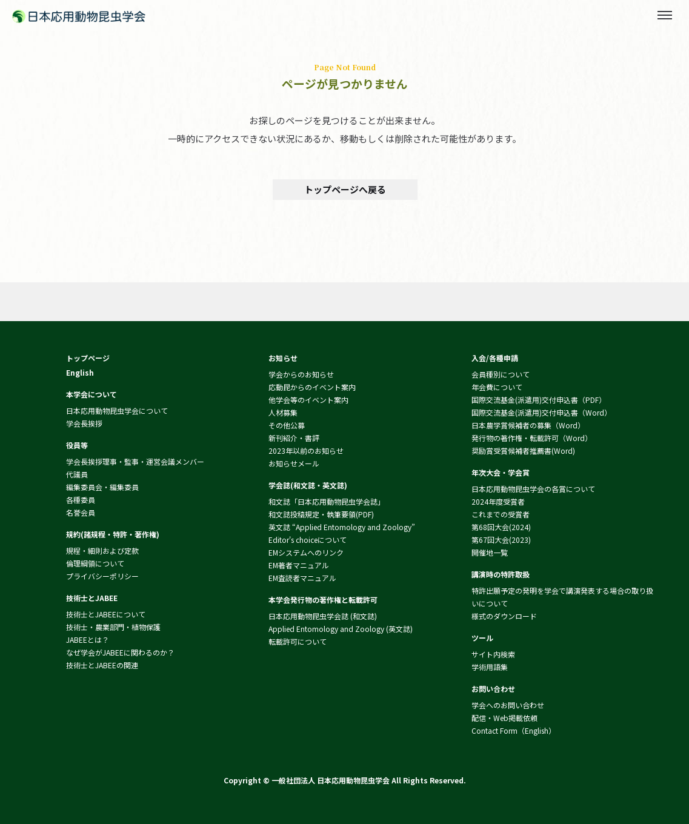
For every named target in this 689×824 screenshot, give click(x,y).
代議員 (77, 474)
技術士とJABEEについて (105, 614)
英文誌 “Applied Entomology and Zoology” (341, 527)
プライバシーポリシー (102, 576)
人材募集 (283, 412)
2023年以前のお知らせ (306, 450)
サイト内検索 (493, 654)
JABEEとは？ (87, 639)
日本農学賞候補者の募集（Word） (528, 425)
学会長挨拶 (84, 423)
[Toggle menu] (665, 15)
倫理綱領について (95, 563)
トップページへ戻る (344, 189)
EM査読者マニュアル (302, 578)
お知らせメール (293, 463)
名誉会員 (80, 512)
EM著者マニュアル (298, 565)
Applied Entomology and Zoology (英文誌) (340, 628)
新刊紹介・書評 (293, 438)
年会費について (496, 387)
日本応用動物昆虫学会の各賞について (533, 488)
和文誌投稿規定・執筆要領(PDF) (321, 514)
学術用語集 (489, 667)
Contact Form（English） (513, 730)
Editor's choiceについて (307, 539)
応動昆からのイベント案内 (312, 387)
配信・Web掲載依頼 (504, 718)
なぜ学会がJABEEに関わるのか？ (120, 652)
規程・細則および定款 (102, 550)
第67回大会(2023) (501, 539)
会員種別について (500, 374)
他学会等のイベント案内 (308, 399)
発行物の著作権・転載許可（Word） (531, 438)
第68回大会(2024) (501, 527)
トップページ (88, 358)
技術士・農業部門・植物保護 (113, 627)
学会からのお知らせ (301, 374)
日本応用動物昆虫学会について (117, 410)
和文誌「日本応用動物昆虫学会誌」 (326, 501)
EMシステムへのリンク (306, 552)
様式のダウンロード (504, 616)
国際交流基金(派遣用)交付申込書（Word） (541, 412)
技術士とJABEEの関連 (102, 665)
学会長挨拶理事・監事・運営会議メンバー (135, 461)
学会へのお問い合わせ (507, 705)
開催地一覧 (489, 552)
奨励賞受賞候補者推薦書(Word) (523, 450)
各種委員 (80, 499)
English (80, 372)
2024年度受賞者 (498, 501)
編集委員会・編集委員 (102, 487)
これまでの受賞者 (500, 514)
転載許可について (297, 641)
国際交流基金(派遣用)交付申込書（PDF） (538, 399)
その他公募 (286, 425)
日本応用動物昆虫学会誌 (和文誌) (322, 616)
